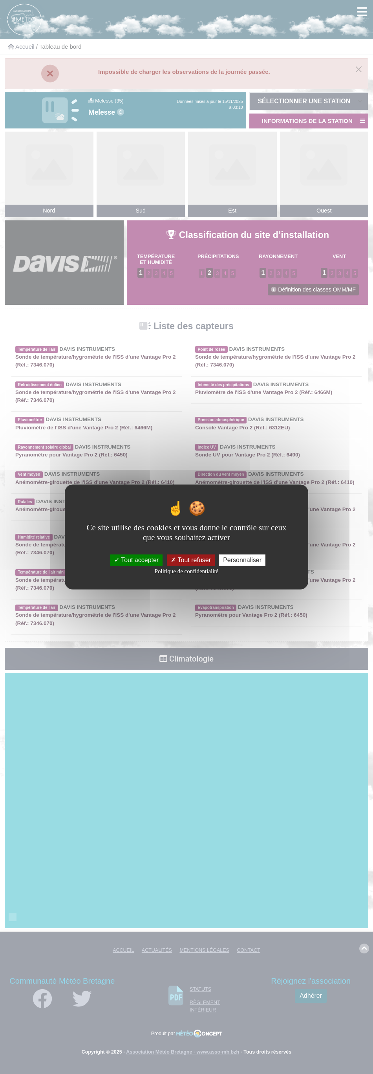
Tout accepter (136, 560)
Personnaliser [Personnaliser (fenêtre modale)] (242, 560)
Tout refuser (191, 560)
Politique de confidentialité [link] (186, 571)
